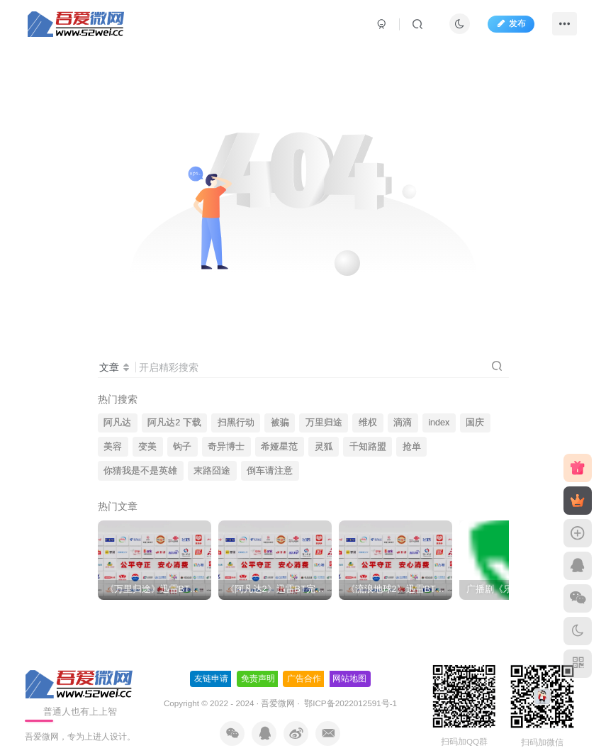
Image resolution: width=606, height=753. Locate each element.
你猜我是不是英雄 (140, 471)
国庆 (475, 423)
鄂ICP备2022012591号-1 (349, 688)
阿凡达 (117, 423)
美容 (112, 447)
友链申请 (211, 664)
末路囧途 (211, 471)
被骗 (280, 423)
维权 (368, 423)
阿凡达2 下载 (174, 423)
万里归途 (323, 423)
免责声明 (258, 664)
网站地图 (349, 664)
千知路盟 (367, 447)
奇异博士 (226, 447)
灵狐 (324, 447)
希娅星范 (279, 447)
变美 (147, 447)
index (438, 423)
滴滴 (402, 423)
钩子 (182, 447)
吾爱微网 (278, 688)
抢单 (412, 447)
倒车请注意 (270, 471)
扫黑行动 (236, 423)
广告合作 (304, 664)
